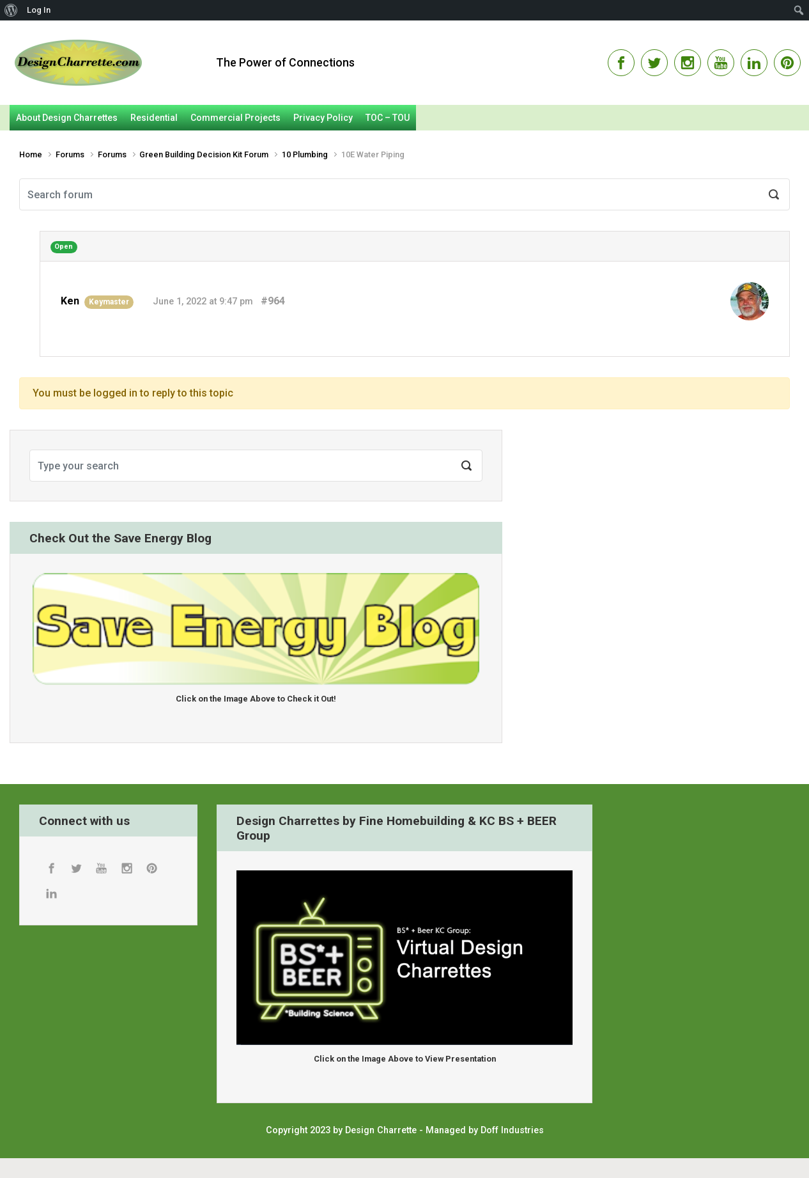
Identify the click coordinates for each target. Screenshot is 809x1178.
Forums (70, 154)
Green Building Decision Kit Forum (203, 154)
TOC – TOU (388, 118)
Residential (154, 118)
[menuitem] (11, 10)
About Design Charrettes (67, 118)
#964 (273, 301)
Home (30, 154)
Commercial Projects (235, 118)
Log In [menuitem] (38, 10)
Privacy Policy (323, 118)
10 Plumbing (305, 154)
